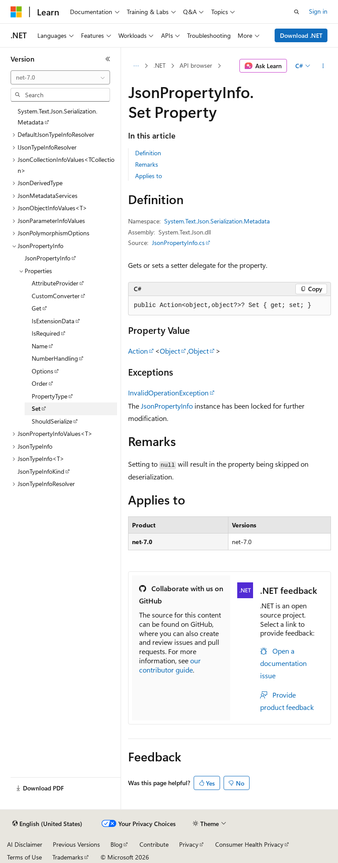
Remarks (146, 164)
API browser (196, 65)
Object (170, 350)
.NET (159, 65)
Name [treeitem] (40, 346)
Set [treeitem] (36, 408)
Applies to (148, 176)
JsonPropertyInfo (167, 405)
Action (138, 350)
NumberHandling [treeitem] (55, 358)
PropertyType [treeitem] (49, 396)
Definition (148, 153)
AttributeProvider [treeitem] (55, 283)
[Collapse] (108, 59)
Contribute (154, 844)
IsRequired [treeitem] (46, 333)
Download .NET (301, 35)
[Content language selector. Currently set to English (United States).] (47, 824)
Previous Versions (76, 844)
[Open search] (296, 12)
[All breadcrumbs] (135, 66)
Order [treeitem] (40, 383)
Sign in (318, 11)
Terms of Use (24, 857)
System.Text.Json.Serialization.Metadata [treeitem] (57, 116)
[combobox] (60, 77)
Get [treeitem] (36, 308)
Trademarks (67, 857)
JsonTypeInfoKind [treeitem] (41, 471)
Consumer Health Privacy (249, 844)
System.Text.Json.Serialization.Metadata (217, 221)
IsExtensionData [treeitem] (53, 321)
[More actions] (323, 66)
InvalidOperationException (168, 392)
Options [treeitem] (42, 371)
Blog (116, 844)
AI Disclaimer (24, 844)
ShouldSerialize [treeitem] (52, 421)
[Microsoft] (16, 12)
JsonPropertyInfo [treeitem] (47, 258)
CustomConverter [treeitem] (56, 296)
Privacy (188, 844)
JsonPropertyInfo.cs (178, 242)
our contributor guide (170, 665)
